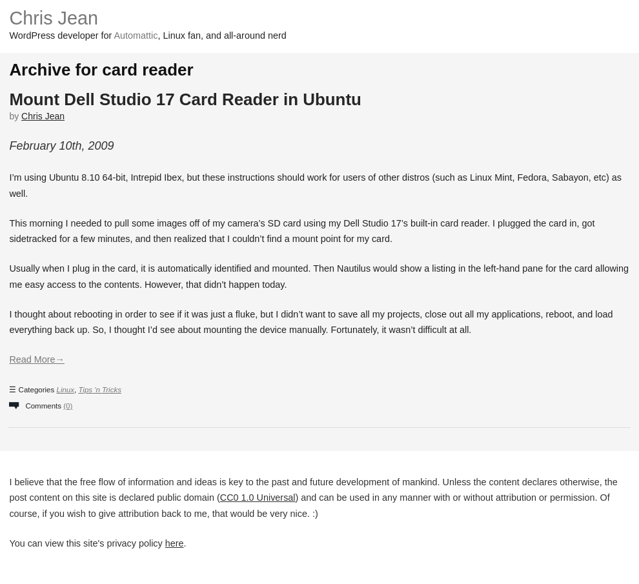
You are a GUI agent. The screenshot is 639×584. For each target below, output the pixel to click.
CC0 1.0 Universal (258, 497)
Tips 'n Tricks (99, 390)
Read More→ (37, 359)
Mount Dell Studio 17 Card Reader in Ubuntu (185, 99)
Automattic (136, 35)
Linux (65, 390)
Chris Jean (53, 18)
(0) (67, 406)
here (174, 543)
